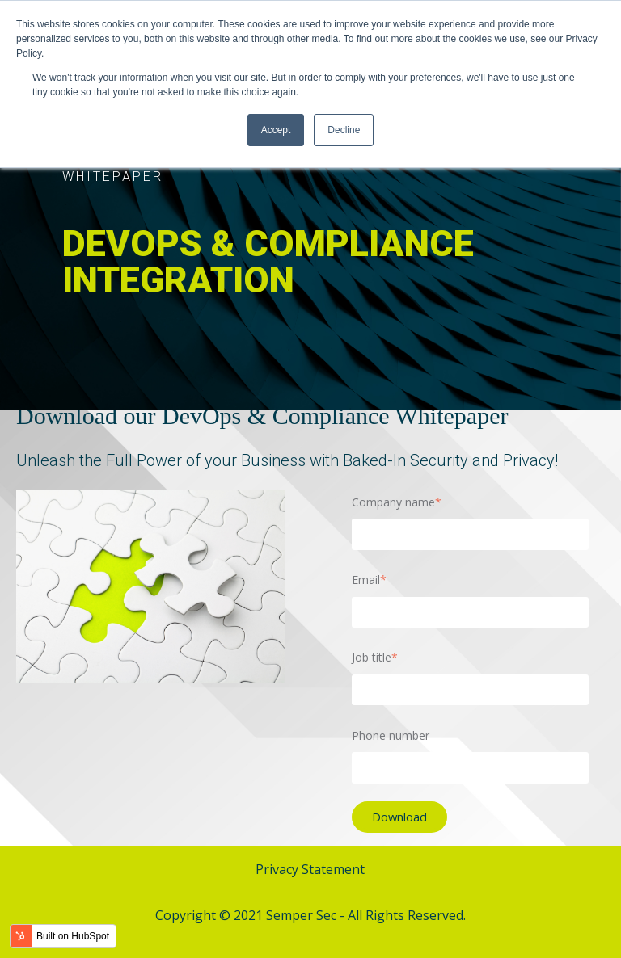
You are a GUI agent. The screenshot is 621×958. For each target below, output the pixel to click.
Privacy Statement (310, 869)
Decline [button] (343, 130)
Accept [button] (276, 130)
